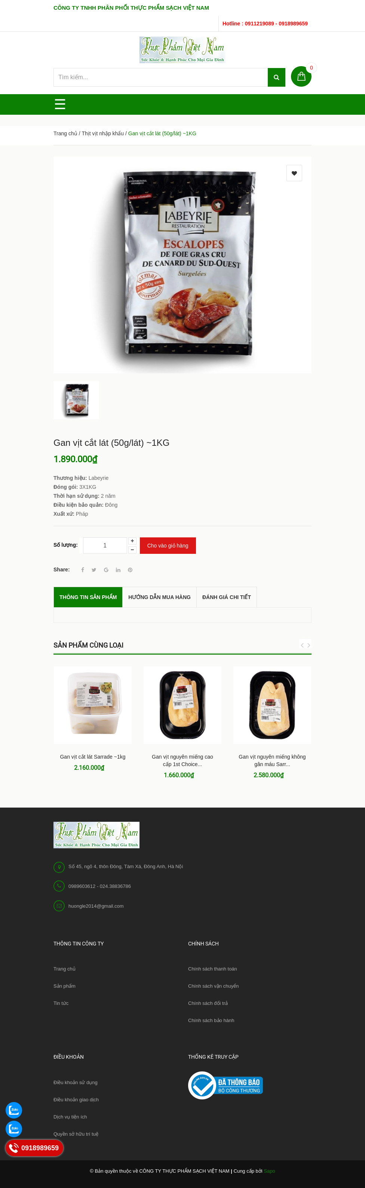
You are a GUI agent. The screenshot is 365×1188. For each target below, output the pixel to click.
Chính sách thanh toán (212, 969)
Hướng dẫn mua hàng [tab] (159, 597)
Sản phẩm (64, 986)
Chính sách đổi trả (208, 1003)
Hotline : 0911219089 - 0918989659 (265, 24)
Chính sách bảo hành (211, 1020)
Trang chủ (64, 969)
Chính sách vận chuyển (213, 986)
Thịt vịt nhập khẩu (103, 133)
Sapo (269, 1171)
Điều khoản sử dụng (75, 1082)
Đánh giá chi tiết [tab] (226, 597)
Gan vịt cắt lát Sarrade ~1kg (92, 757)
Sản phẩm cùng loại (88, 645)
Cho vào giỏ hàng (167, 546)
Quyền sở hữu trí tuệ (75, 1134)
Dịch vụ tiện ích (70, 1117)
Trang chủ (65, 133)
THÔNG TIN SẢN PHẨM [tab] (88, 597)
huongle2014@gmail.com (96, 906)
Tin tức (60, 1003)
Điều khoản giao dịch (76, 1099)
